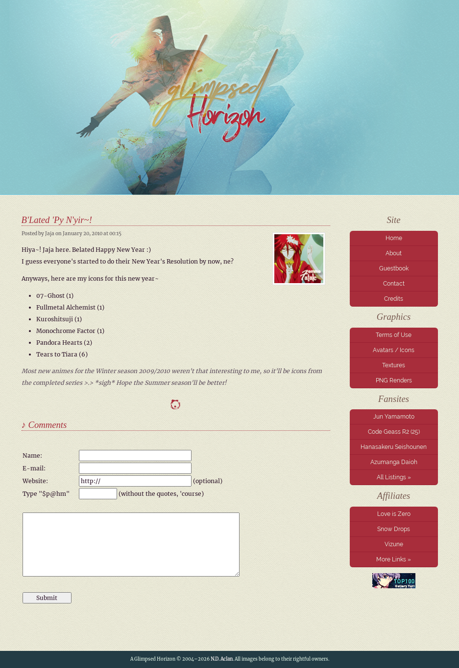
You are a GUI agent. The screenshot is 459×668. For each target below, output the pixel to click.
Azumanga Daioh (393, 462)
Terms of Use (393, 335)
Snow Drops (393, 529)
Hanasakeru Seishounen (394, 447)
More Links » (393, 559)
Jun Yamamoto (393, 416)
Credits (393, 298)
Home (394, 238)
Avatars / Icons (393, 350)
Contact (394, 283)
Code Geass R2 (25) (394, 431)
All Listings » (394, 477)
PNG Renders (394, 380)
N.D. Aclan (222, 659)
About (394, 253)
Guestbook (394, 268)
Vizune (394, 544)
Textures (393, 365)
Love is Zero (394, 514)
